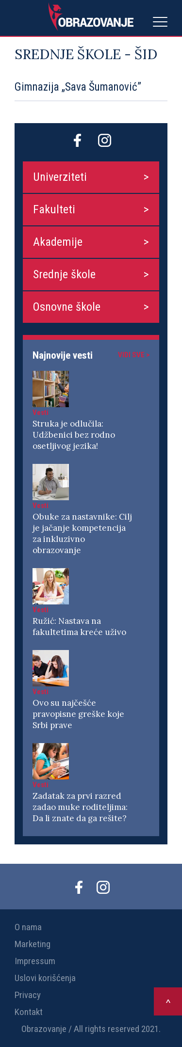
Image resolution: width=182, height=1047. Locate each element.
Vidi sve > (133, 354)
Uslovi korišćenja (45, 978)
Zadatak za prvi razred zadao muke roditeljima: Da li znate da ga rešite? (80, 807)
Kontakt (29, 1011)
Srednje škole (64, 274)
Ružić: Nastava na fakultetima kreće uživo (79, 626)
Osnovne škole (66, 307)
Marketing (32, 944)
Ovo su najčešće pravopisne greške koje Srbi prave (78, 714)
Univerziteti (60, 177)
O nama (28, 927)
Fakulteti (54, 209)
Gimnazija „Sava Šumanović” (78, 87)
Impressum (35, 961)
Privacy (28, 994)
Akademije (58, 242)
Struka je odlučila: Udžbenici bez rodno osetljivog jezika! (74, 434)
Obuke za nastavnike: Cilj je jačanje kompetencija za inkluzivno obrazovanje (82, 533)
